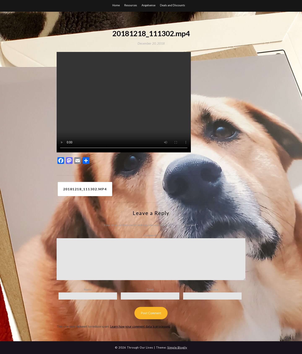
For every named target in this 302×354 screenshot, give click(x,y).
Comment (151, 235)
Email (150, 289)
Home (116, 5)
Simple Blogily (177, 347)
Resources (130, 5)
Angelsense (148, 5)
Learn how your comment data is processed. (140, 326)
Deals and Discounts (172, 5)
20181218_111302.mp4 (85, 189)
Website (212, 289)
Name (88, 289)
